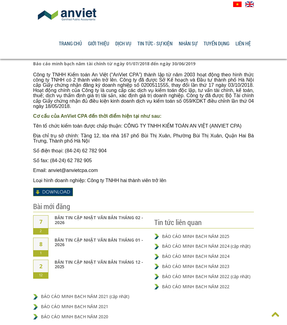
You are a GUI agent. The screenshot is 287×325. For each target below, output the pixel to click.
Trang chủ (70, 43)
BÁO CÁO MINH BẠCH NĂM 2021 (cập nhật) (85, 296)
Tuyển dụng (216, 43)
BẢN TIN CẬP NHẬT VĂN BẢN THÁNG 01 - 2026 (99, 242)
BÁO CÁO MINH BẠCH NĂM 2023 (195, 266)
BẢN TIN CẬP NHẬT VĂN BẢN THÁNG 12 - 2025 (99, 264)
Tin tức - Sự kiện (155, 43)
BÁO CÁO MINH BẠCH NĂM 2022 (195, 286)
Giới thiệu (98, 43)
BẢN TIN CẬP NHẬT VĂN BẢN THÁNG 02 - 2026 (99, 220)
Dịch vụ (123, 43)
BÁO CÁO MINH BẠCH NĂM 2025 (195, 236)
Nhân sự (188, 43)
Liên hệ (243, 43)
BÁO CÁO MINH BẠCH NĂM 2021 (74, 306)
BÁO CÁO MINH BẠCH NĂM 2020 (74, 316)
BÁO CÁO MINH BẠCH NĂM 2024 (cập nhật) (206, 246)
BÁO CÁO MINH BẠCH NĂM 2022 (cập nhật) (206, 276)
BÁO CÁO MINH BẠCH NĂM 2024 (195, 256)
